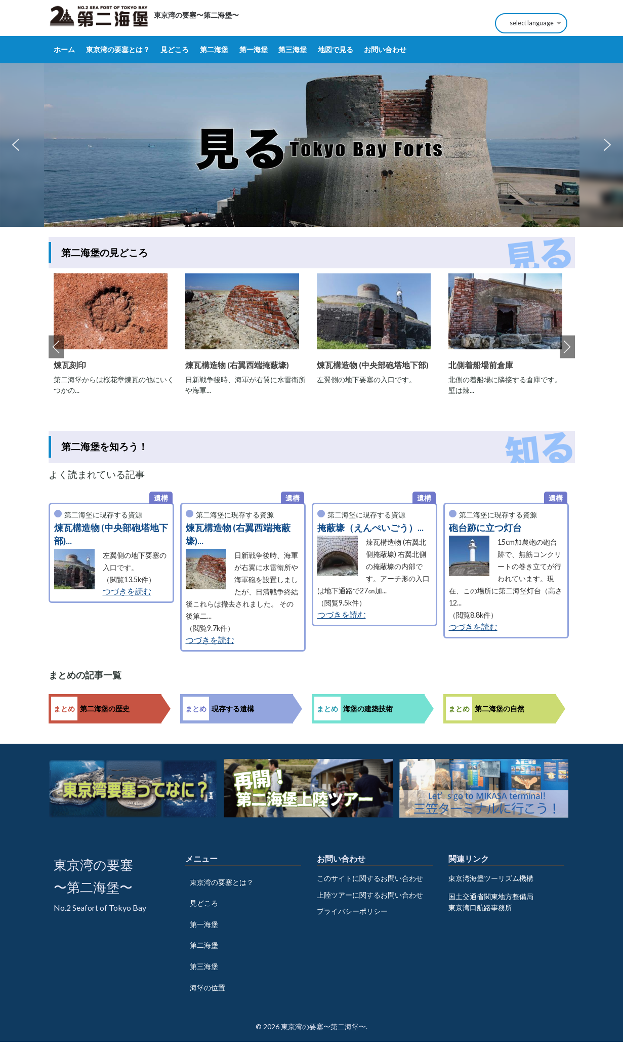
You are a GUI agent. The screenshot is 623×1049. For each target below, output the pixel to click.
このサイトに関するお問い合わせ (370, 878)
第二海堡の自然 (499, 708)
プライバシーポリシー (352, 911)
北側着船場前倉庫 (480, 365)
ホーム (64, 49)
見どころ (174, 49)
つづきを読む (127, 591)
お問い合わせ (385, 49)
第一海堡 (253, 49)
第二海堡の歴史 (105, 708)
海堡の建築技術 (368, 708)
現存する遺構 (233, 708)
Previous (56, 347)
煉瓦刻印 (70, 365)
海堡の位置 (207, 987)
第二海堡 (214, 49)
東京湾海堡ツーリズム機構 (490, 878)
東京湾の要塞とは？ (118, 49)
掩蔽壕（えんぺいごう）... (370, 527)
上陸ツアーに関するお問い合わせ (370, 895)
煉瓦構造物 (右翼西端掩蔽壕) (237, 365)
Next (567, 347)
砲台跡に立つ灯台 (485, 527)
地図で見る (335, 49)
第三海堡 (292, 49)
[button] (16, 145)
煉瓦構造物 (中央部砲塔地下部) (373, 365)
